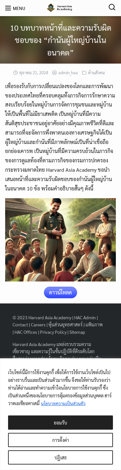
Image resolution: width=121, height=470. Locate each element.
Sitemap (77, 332)
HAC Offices (26, 332)
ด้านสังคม (96, 72)
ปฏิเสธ (61, 457)
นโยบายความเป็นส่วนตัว (63, 403)
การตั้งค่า (60, 440)
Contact (20, 324)
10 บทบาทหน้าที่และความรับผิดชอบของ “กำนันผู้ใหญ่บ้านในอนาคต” (60, 39)
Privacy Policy (53, 332)
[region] (60, 414)
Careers (38, 324)
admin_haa (68, 72)
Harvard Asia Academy (49, 317)
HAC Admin (85, 317)
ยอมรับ (60, 422)
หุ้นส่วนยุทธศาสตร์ (65, 324)
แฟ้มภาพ (94, 324)
